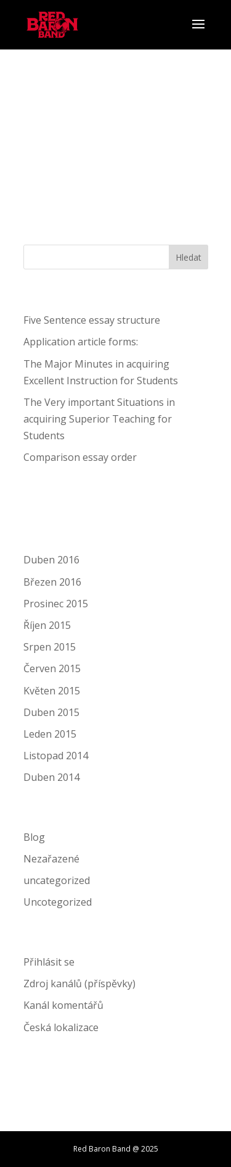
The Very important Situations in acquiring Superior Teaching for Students (99, 418)
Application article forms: (80, 341)
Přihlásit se (49, 962)
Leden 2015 (49, 734)
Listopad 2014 (55, 755)
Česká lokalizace (61, 1027)
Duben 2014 (51, 777)
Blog (34, 837)
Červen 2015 (52, 668)
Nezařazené (51, 859)
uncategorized (56, 880)
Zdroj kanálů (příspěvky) (79, 983)
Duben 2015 (51, 712)
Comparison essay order (80, 457)
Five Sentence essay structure (91, 320)
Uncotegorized (57, 902)
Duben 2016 (51, 560)
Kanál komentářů (63, 1005)
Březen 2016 (52, 582)
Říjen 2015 (47, 625)
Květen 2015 (51, 690)
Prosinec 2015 (55, 603)
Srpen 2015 (49, 647)
